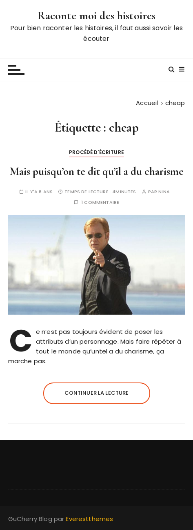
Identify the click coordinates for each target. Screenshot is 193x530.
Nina (164, 192)
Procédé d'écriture (96, 152)
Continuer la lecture (96, 393)
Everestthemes (89, 518)
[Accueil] (147, 102)
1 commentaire (100, 202)
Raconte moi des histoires (97, 15)
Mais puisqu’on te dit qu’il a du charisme (97, 171)
